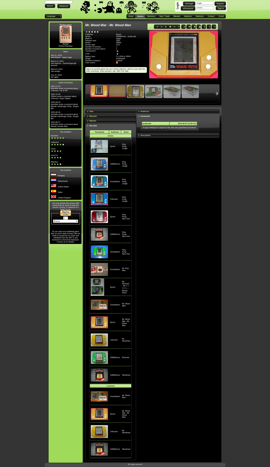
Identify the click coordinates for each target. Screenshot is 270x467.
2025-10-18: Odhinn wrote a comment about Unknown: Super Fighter (63, 96)
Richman (125, 357)
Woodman (126, 375)
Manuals (93, 116)
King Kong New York (126, 217)
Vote (91, 111)
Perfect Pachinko (66, 46)
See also (93, 126)
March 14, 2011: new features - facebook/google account (63, 63)
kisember (54, 136)
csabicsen (55, 142)
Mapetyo (54, 162)
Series (110, 136)
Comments (145, 116)
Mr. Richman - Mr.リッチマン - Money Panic (125, 287)
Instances (145, 111)
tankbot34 (146, 124)
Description (146, 135)
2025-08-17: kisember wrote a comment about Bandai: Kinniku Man (64, 124)
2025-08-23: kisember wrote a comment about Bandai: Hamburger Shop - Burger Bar (65, 105)
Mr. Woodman (126, 340)
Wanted (92, 121)
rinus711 (54, 155)
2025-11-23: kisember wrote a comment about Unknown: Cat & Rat (64, 88)
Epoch (112, 146)
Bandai (65, 44)
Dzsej (53, 149)
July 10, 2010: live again (56, 76)
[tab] (110, 111)
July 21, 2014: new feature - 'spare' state (61, 56)
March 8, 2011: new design (57, 70)
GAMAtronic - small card (126, 36)
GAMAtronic (115, 164)
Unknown (114, 199)
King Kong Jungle (124, 146)
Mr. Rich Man (125, 269)
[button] (50, 6)
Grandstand (115, 181)
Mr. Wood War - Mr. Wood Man (126, 322)
